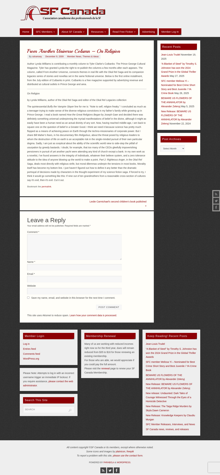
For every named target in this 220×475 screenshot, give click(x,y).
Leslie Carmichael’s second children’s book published (118, 203)
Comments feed (31, 353)
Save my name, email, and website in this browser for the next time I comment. (73, 297)
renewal (105, 368)
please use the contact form (127, 455)
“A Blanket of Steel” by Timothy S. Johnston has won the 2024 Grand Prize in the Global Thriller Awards (171, 352)
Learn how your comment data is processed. (93, 315)
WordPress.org (31, 358)
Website (31, 285)
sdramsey (37, 56)
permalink (46, 186)
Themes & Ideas (91, 56)
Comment (33, 232)
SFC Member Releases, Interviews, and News (170, 424)
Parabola (108, 462)
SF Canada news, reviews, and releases (167, 429)
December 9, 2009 (54, 56)
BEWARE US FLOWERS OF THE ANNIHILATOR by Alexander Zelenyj (176, 102)
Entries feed (29, 348)
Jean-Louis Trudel (170, 54)
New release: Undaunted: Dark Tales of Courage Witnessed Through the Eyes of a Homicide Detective (168, 397)
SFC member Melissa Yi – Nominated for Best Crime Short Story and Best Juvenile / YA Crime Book (171, 366)
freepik (130, 451)
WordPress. (124, 462)
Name (31, 262)
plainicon (120, 451)
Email (31, 274)
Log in (26, 344)
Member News (74, 56)
